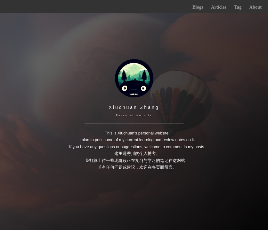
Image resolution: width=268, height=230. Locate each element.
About (255, 7)
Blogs (197, 7)
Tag (237, 7)
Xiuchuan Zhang (134, 107)
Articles (218, 7)
